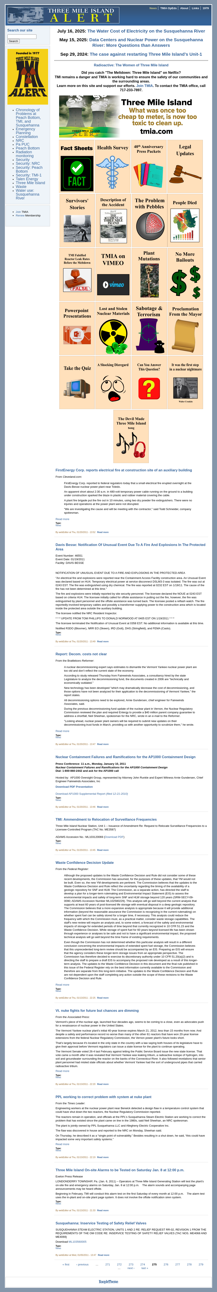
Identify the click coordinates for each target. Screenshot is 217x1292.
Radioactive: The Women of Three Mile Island (131, 65)
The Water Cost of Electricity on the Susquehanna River (146, 30)
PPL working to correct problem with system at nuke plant (103, 1097)
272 (119, 1264)
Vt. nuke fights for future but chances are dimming (97, 1010)
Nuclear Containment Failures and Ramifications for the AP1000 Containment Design (126, 757)
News (153, 8)
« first (66, 1264)
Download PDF (114, 837)
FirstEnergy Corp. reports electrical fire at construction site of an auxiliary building (124, 470)
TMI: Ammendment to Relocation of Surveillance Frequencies (106, 819)
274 (142, 1264)
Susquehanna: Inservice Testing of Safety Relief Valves (101, 1223)
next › (131, 1268)
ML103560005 (77, 1241)
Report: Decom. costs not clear (81, 654)
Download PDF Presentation (74, 786)
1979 (206, 8)
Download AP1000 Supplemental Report (92, 793)
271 (107, 1264)
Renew (20, 215)
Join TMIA (144, 86)
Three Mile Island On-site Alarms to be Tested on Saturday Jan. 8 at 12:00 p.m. (120, 1170)
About (184, 8)
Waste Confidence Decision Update (85, 862)
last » (145, 1268)
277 (177, 1264)
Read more (62, 519)
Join (18, 211)
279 (201, 1264)
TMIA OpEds (168, 8)
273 (131, 1264)
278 (189, 1264)
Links (195, 8)
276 (166, 1264)
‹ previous (82, 1264)
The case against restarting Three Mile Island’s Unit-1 (146, 54)
